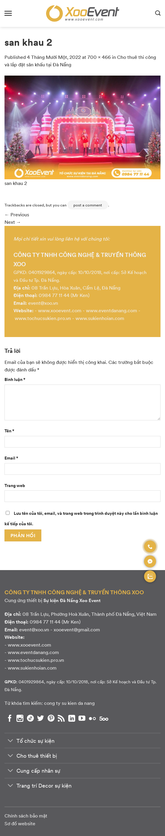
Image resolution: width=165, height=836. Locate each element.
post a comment (87, 205)
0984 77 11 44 (54, 295)
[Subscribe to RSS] (61, 718)
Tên (9, 430)
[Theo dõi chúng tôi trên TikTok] (30, 718)
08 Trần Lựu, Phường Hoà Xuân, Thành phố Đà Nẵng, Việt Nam (89, 614)
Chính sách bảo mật (25, 815)
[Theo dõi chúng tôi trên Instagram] (19, 718)
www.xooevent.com (59, 310)
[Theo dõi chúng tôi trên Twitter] (40, 718)
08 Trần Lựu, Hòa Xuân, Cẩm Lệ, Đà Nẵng (75, 287)
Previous (16, 214)
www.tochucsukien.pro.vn (43, 318)
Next (12, 222)
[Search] (158, 13)
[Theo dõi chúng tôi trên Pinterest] (51, 718)
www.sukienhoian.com (99, 318)
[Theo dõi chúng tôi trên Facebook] (9, 718)
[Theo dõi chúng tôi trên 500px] (103, 718)
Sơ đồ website (19, 823)
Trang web (14, 485)
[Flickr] (92, 718)
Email (11, 457)
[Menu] (8, 13)
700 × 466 (99, 57)
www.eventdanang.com (111, 310)
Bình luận (14, 379)
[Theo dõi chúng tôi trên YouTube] (81, 718)
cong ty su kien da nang (69, 703)
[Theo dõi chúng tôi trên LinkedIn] (71, 718)
